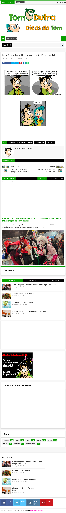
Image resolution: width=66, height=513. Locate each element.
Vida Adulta (50, 142)
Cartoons (11, 142)
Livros (50, 440)
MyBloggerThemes (36, 510)
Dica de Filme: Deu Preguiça (23, 293)
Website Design (13, 510)
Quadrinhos (21, 142)
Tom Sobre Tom (39, 142)
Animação (6, 440)
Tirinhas (29, 142)
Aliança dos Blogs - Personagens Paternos (29, 311)
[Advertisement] (17, 335)
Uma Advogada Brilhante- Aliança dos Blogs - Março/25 (34, 285)
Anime (17, 440)
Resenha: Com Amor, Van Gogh (24, 302)
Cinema (28, 440)
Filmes (39, 440)
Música (5, 444)
